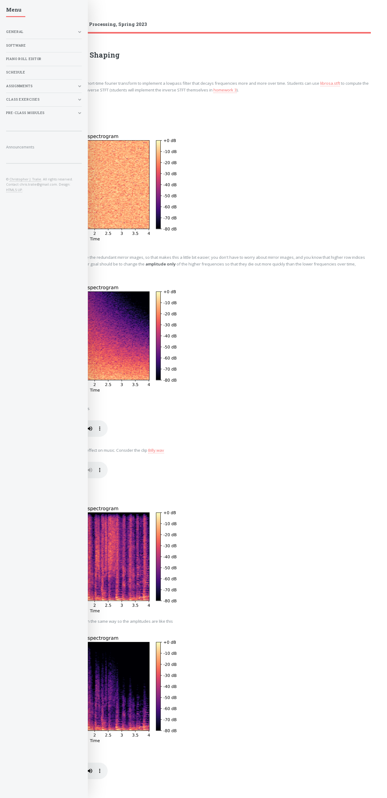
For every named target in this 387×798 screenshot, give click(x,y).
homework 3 (225, 90)
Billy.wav (156, 450)
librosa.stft (330, 83)
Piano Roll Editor (23, 59)
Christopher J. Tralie (25, 179)
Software (16, 45)
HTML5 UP (14, 189)
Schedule (15, 72)
